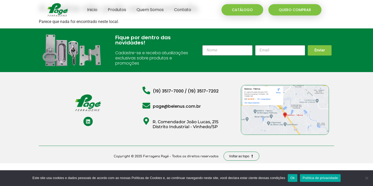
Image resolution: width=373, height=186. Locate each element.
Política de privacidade (320, 178)
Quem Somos (150, 10)
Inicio (92, 10)
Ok (292, 178)
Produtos (117, 10)
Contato (182, 10)
